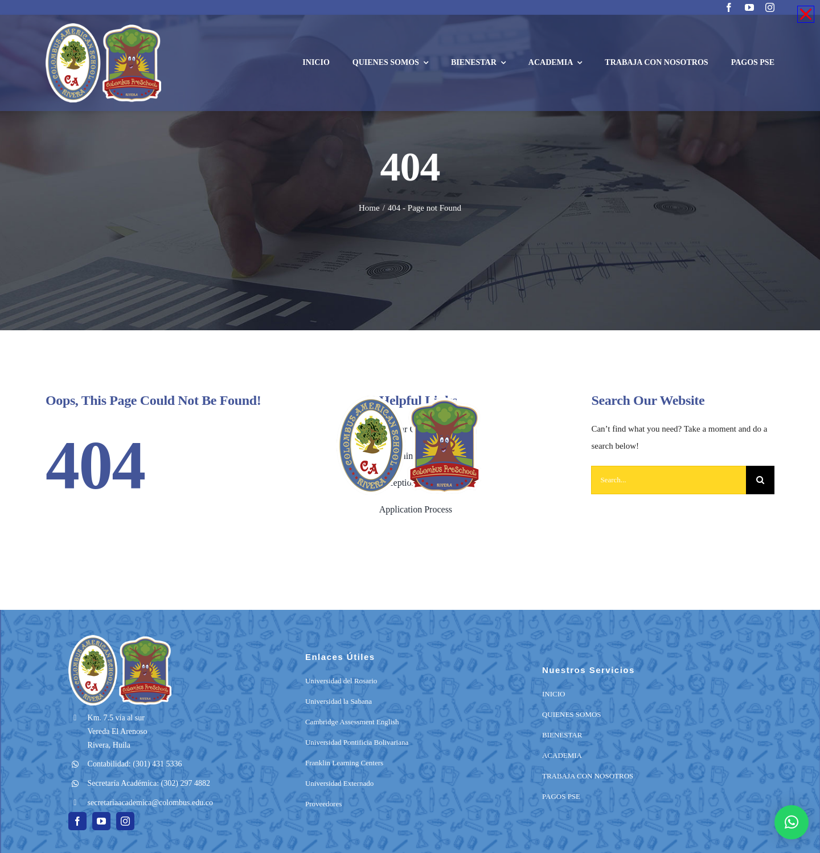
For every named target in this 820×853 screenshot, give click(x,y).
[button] (791, 822)
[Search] (760, 480)
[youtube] (749, 7)
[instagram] (769, 7)
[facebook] (728, 7)
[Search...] (668, 480)
